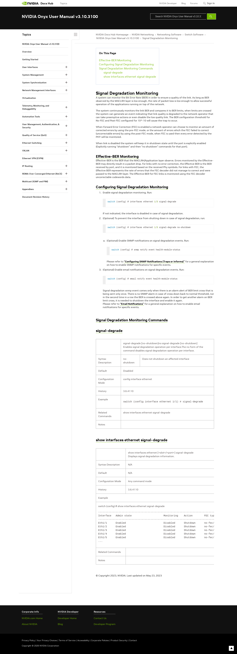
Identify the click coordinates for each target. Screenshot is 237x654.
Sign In (209, 3)
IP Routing (27, 166)
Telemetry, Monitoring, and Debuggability (35, 107)
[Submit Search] (211, 16)
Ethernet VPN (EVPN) (32, 158)
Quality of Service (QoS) (34, 135)
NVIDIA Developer (166, 3)
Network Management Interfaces (39, 90)
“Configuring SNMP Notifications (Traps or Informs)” (154, 261)
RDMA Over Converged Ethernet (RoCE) (42, 173)
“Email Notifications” (132, 303)
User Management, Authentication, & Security (40, 126)
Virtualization (29, 98)
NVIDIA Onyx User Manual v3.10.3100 (117, 38)
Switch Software (194, 34)
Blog (181, 3)
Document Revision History (35, 197)
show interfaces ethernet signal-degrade (130, 76)
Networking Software (169, 34)
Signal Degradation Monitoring (160, 38)
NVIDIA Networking (143, 34)
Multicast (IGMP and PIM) (35, 181)
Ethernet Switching (31, 143)
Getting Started (30, 59)
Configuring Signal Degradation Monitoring (126, 64)
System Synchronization (34, 82)
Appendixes (28, 189)
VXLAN (25, 150)
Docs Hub (47, 3)
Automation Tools (31, 116)
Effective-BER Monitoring (115, 60)
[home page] (30, 3)
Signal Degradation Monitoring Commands (126, 68)
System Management (33, 74)
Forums (191, 3)
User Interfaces (30, 67)
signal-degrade (113, 72)
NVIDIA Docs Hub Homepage (112, 34)
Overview (27, 51)
